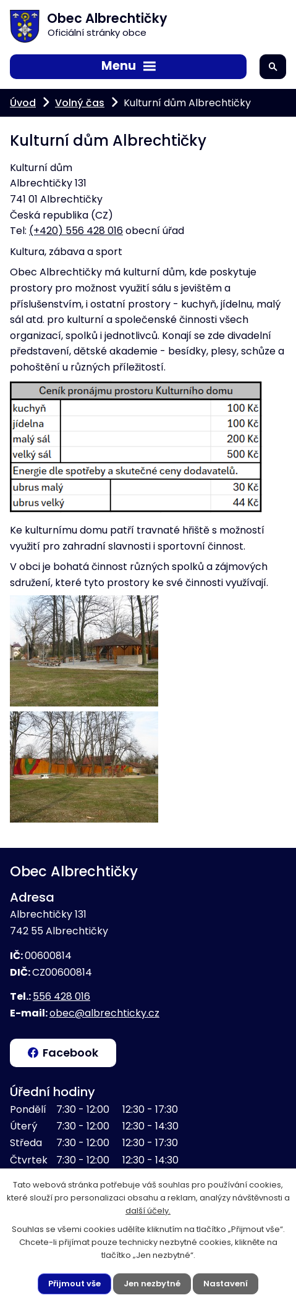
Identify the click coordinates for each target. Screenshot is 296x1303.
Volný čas (79, 103)
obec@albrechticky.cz (104, 1013)
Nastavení (225, 1283)
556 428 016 (61, 996)
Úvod (23, 103)
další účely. (148, 1211)
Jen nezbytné (152, 1283)
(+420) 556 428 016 (76, 231)
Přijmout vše (74, 1283)
